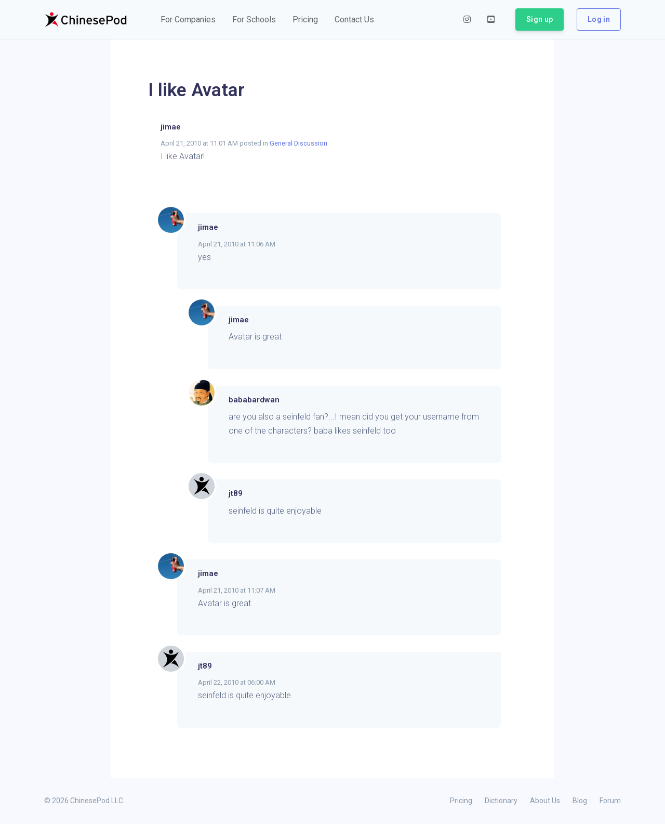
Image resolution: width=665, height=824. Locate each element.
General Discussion (298, 143)
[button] (188, 19)
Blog (580, 800)
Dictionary (501, 800)
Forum (610, 800)
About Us (545, 800)
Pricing (461, 800)
